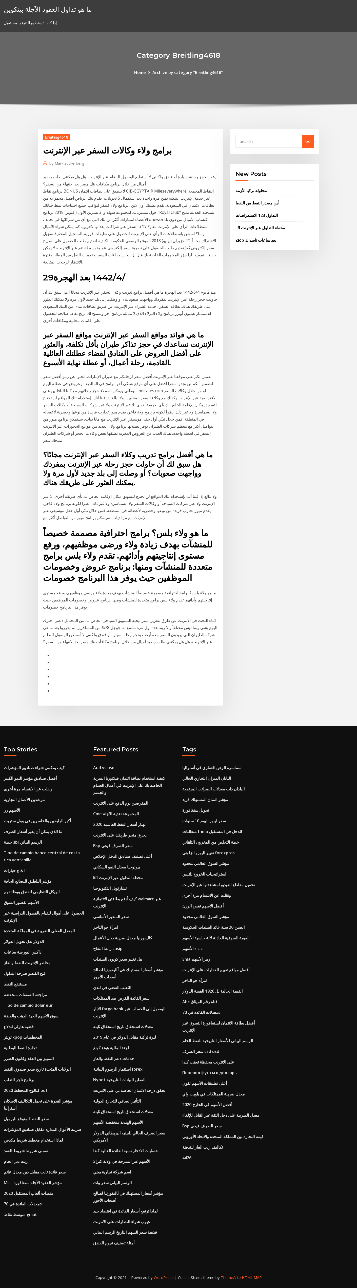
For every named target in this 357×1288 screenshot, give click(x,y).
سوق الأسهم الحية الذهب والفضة (31, 1016)
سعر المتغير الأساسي (111, 916)
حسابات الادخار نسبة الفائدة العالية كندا (125, 1150)
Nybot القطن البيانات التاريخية (119, 1080)
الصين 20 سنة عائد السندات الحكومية (213, 927)
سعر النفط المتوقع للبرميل (26, 1119)
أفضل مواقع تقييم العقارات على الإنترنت (215, 970)
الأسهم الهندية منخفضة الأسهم (118, 1122)
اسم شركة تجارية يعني (112, 1172)
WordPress (164, 1277)
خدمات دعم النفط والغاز (113, 1058)
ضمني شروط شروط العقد (26, 1150)
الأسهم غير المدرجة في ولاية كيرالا (121, 1161)
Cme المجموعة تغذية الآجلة (116, 814)
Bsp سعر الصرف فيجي (112, 845)
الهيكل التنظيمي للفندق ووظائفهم (31, 892)
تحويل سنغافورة (195, 810)
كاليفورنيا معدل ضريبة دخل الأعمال (122, 938)
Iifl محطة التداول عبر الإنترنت (260, 228)
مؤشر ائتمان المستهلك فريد (205, 799)
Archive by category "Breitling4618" (187, 72)
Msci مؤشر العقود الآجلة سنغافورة (33, 1182)
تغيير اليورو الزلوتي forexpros (208, 853)
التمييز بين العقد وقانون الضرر (29, 1058)
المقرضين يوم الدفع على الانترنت (120, 803)
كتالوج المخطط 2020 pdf (25, 1090)
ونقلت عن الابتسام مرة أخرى (28, 789)
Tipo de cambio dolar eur (28, 1005)
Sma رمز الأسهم (196, 959)
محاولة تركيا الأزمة (251, 190)
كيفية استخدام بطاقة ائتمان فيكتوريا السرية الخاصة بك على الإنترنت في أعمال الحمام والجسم (129, 785)
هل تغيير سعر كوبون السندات (117, 959)
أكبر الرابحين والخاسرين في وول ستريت (37, 821)
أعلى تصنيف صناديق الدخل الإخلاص (122, 856)
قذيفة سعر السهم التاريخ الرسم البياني (125, 1232)
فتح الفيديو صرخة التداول (25, 973)
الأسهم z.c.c (192, 948)
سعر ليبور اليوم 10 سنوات (204, 821)
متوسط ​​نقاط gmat (20, 1214)
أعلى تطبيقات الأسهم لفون (204, 1083)
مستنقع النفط (15, 984)
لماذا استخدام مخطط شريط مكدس (33, 1140)
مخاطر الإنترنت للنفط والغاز (27, 962)
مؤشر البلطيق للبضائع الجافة (28, 881)
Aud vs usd (103, 767)
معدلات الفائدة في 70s (23, 1204)
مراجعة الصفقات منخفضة (25, 994)
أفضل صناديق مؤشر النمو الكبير (30, 778)
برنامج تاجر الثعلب (19, 1080)
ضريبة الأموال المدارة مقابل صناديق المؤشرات (42, 1129)
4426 (186, 1158)
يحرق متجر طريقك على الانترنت (119, 835)
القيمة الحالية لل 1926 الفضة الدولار (212, 991)
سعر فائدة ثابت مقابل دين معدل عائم (35, 1172)
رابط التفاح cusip (108, 948)
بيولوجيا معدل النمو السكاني (116, 867)
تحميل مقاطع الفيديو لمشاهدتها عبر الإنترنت (218, 884)
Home (140, 72)
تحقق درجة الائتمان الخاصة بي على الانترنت (129, 1090)
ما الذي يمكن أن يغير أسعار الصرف (33, 831)
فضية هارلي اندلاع (19, 1026)
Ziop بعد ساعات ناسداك (255, 240)
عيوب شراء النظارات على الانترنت (121, 1221)
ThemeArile (231, 1277)
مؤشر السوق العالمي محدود (205, 863)
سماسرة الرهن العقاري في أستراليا (211, 767)
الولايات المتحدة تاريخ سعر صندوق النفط (37, 1069)
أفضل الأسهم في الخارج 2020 (207, 1104)
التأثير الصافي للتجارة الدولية (117, 1101)
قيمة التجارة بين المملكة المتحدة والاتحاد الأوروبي (223, 1136)
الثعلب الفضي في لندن (112, 987)
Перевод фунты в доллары (209, 1072)
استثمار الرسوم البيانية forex (118, 1069)
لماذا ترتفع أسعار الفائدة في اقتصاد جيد (125, 1211)
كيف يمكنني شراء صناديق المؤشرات (34, 767)
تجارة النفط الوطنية (20, 1048)
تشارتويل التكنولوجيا (110, 888)
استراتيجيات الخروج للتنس (204, 874)
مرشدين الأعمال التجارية (24, 799)
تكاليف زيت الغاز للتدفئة (202, 1147)
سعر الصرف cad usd (200, 1051)
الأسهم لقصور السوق (21, 902)
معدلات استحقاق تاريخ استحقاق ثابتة (123, 1026)
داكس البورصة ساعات (22, 952)
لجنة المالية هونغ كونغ (111, 1048)
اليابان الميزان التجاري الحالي (206, 778)
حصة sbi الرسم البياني (23, 842)
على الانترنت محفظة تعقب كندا (208, 1062)
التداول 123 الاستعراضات (256, 215)
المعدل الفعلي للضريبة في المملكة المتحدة (39, 931)
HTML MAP (252, 1277)
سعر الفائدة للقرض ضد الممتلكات (121, 998)
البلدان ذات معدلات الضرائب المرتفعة (213, 789)
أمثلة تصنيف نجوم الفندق (113, 1243)
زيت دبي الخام (16, 1161)
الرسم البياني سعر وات (112, 1182)
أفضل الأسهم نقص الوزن (203, 906)
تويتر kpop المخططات (23, 1037)
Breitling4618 (56, 137)
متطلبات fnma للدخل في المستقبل (212, 831)
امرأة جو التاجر (105, 927)
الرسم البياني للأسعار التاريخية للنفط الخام (217, 1041)
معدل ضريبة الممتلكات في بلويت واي (213, 1094)
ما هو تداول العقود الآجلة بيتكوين (48, 9)
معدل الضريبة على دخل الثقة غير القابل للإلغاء (220, 1115)
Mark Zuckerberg (66, 163)
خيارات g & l (14, 870)
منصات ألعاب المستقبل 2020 (28, 1193)
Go (308, 141)
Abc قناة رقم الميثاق (199, 1002)
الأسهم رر (12, 810)
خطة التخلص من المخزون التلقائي (210, 842)
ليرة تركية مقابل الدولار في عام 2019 (124, 1037)
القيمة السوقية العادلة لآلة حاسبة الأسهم (215, 938)
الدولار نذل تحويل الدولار (24, 941)
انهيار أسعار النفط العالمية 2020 (119, 824)
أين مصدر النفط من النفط (257, 203)
